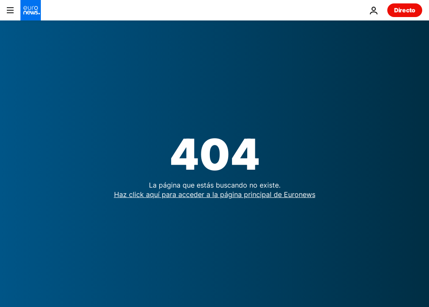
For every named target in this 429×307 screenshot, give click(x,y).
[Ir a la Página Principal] (30, 10)
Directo (404, 10)
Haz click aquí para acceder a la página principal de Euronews (214, 194)
